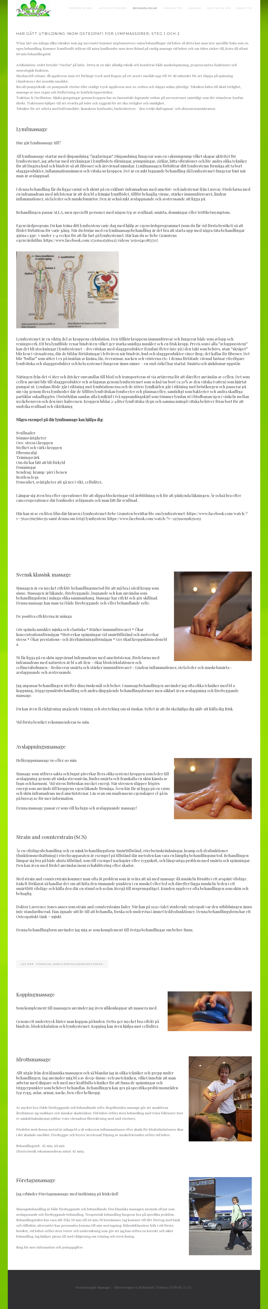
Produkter (173, 8)
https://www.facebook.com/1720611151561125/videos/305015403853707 (100, 240)
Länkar (195, 8)
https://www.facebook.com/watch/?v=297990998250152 (154, 518)
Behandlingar (145, 8)
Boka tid (244, 8)
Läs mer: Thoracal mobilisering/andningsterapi (62, 964)
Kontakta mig (219, 8)
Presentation (81, 8)
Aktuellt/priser (113, 8)
